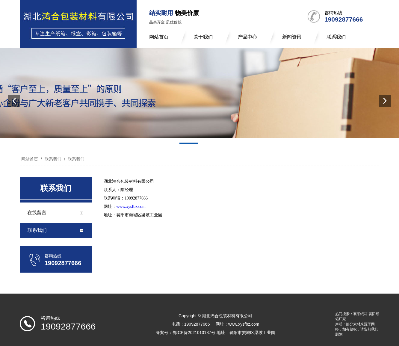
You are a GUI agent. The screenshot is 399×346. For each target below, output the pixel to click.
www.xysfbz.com (131, 206)
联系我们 (53, 159)
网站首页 (29, 159)
